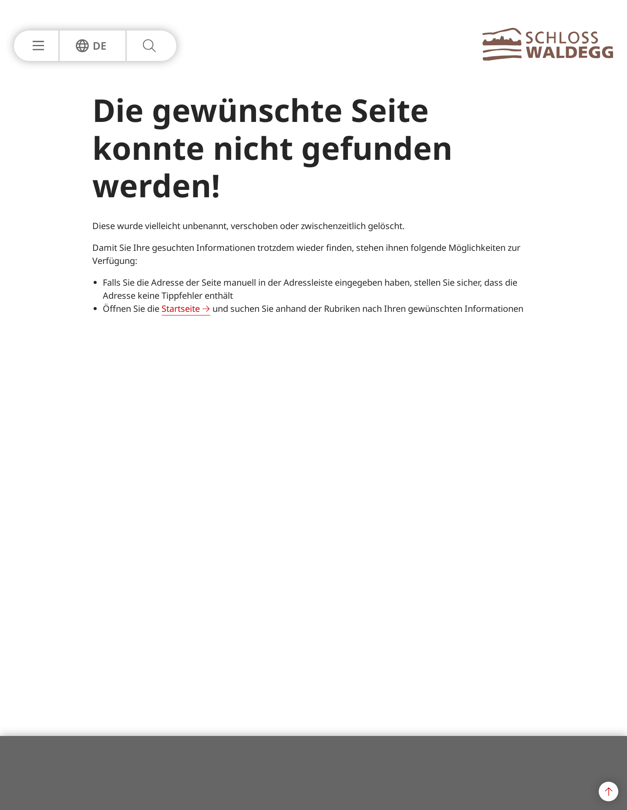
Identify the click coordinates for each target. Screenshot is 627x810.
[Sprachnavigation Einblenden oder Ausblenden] (91, 45)
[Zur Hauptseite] (547, 58)
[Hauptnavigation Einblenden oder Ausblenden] (36, 45)
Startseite (181, 308)
